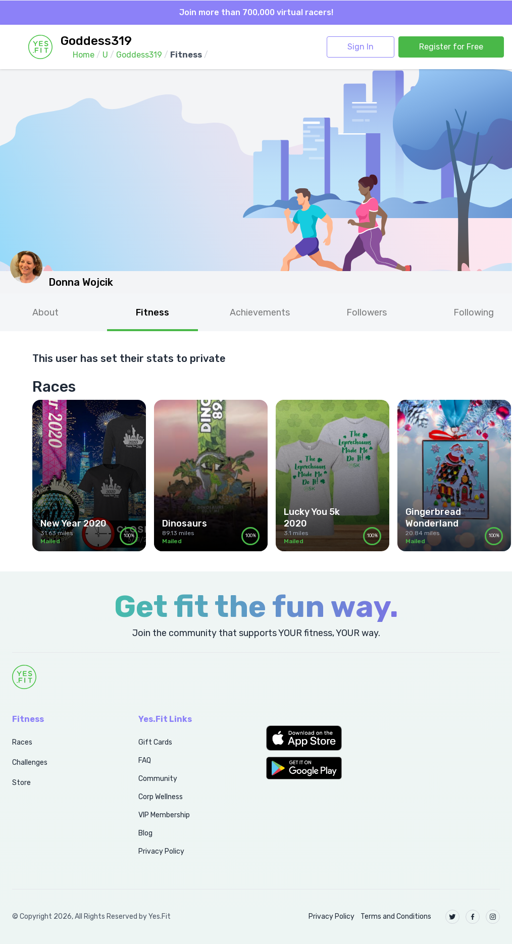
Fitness (152, 312)
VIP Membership (164, 815)
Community (157, 778)
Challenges (29, 762)
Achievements (260, 312)
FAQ (144, 760)
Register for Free (451, 46)
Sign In (360, 46)
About (45, 312)
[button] (320, 738)
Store (21, 782)
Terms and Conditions (396, 916)
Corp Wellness (160, 797)
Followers (366, 312)
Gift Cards (155, 742)
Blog (145, 833)
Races (22, 742)
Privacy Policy (161, 851)
